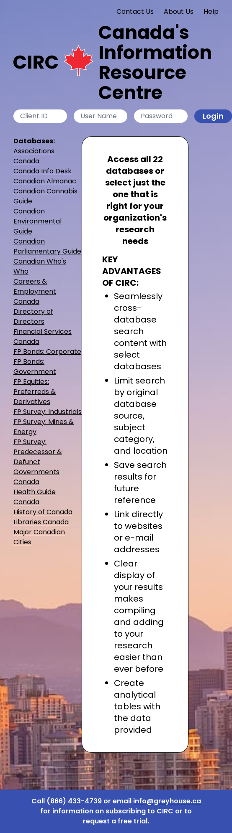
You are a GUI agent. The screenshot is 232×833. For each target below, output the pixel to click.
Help (211, 11)
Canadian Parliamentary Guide (47, 246)
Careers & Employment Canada (34, 291)
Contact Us (135, 11)
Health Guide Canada (34, 497)
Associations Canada (33, 156)
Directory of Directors (33, 316)
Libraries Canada (41, 522)
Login (213, 116)
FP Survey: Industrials (47, 411)
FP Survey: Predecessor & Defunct (37, 452)
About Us (178, 11)
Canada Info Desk (42, 171)
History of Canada (42, 512)
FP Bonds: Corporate (47, 351)
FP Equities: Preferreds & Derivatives (34, 391)
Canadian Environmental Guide (37, 221)
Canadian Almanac (44, 181)
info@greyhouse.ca (167, 801)
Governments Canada (36, 477)
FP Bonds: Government (34, 366)
